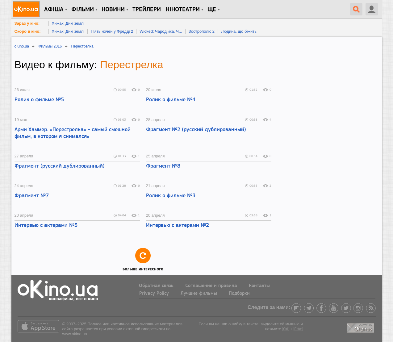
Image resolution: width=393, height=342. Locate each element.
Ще (211, 9)
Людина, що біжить (239, 31)
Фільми (82, 9)
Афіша (54, 9)
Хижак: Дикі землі (68, 23)
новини (113, 9)
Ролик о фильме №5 (39, 100)
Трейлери (146, 9)
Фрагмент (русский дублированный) (60, 166)
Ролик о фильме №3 (170, 196)
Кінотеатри (183, 9)
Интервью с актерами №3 (46, 225)
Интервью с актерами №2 (177, 225)
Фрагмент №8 (163, 166)
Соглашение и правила (211, 285)
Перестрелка (131, 64)
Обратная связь (156, 285)
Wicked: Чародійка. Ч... (161, 31)
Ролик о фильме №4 (170, 100)
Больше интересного (143, 259)
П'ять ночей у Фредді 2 (112, 31)
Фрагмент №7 (32, 196)
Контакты (259, 285)
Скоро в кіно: (28, 31)
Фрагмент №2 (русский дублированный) (196, 130)
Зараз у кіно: (27, 23)
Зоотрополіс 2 (202, 31)
